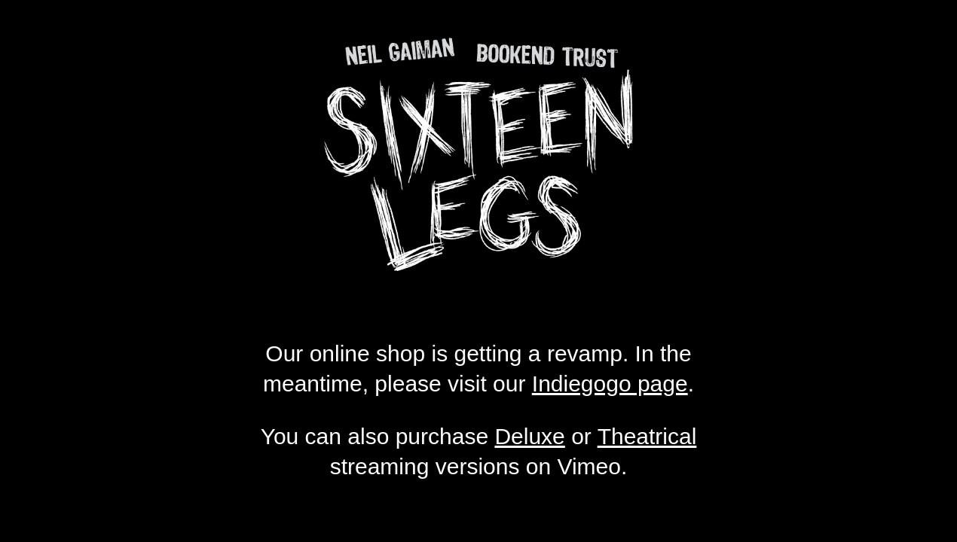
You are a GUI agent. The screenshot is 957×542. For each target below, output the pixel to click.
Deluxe (529, 436)
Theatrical (647, 436)
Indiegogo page (610, 383)
